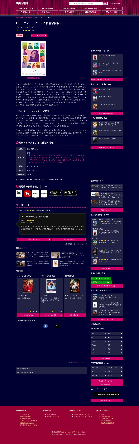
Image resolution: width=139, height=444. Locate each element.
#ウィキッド (105, 278)
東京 (92, 333)
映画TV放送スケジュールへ (106, 320)
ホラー (110, 375)
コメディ (94, 375)
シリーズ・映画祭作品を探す (106, 286)
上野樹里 (58, 155)
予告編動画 (69, 12)
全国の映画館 (51, 414)
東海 (109, 337)
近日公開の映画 (90, 8)
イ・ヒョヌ (73, 160)
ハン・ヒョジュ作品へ (27, 315)
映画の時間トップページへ (25, 372)
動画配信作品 (90, 12)
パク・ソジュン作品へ (51, 315)
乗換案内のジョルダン (62, 432)
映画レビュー (106, 268)
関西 (92, 337)
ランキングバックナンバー (83, 416)
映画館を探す (26, 12)
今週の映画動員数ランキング (100, 80)
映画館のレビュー (53, 416)
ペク (33, 153)
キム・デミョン (43, 158)
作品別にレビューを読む (28, 425)
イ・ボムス (58, 162)
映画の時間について (106, 400)
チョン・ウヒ (40, 160)
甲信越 (93, 345)
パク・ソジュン (49, 155)
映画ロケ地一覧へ (106, 384)
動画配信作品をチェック (106, 147)
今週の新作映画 (69, 8)
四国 (109, 349)
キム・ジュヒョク (77, 155)
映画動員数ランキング (81, 414)
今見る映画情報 (106, 421)
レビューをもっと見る (33, 239)
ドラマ (19, 30)
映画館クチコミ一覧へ (106, 381)
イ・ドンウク (62, 158)
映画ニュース (47, 12)
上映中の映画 (47, 8)
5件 (28, 30)
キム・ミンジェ (63, 160)
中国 (92, 349)
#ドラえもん (95, 278)
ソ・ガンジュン (48, 162)
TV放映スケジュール (108, 418)
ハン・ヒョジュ (37, 155)
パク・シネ (53, 158)
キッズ (110, 371)
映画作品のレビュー (27, 423)
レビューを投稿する (68, 239)
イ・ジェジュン (51, 160)
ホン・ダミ (38, 162)
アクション (94, 368)
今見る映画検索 (115, 3)
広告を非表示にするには (77, 362)
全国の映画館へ (106, 358)
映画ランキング (112, 8)
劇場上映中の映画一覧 (106, 113)
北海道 (93, 341)
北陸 (109, 345)
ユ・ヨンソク (32, 158)
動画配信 (42, 35)
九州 (92, 353)
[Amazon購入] (33, 78)
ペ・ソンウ (31, 160)
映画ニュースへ (106, 210)
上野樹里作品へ (74, 315)
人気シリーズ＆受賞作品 (28, 421)
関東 (109, 333)
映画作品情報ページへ (24, 368)
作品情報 (29, 18)
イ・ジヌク (66, 155)
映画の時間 (19, 18)
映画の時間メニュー (26, 8)
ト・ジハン (80, 158)
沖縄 (109, 353)
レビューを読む (112, 12)
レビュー (34, 35)
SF (92, 371)
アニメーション (113, 368)
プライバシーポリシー (79, 432)
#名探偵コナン (95, 282)
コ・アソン (72, 158)
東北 (109, 341)
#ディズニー (107, 282)
